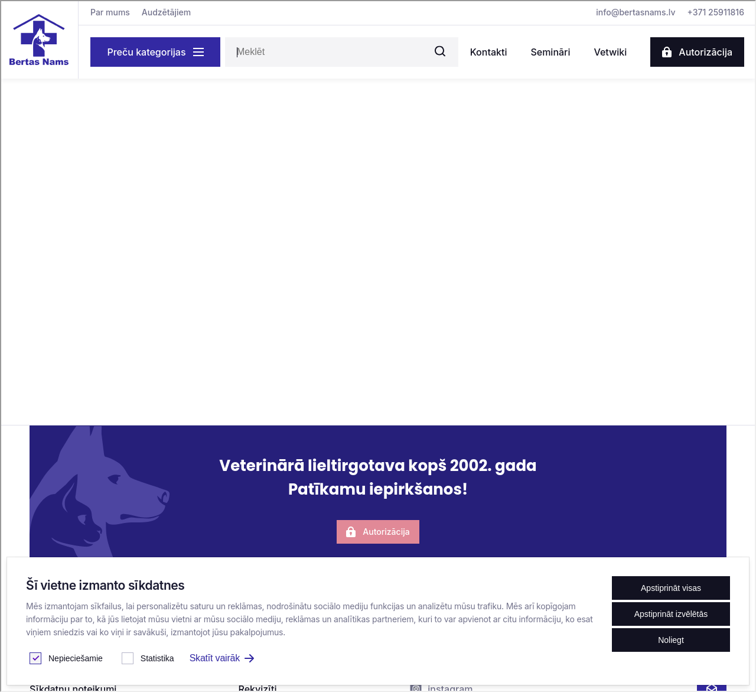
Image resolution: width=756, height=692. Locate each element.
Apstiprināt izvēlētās (671, 614)
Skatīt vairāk (222, 658)
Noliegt (671, 640)
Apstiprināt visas (671, 588)
